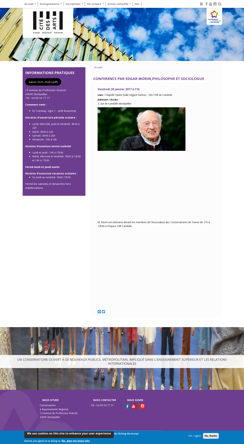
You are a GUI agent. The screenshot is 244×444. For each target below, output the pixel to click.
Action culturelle (119, 4)
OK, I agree (194, 435)
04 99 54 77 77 (41, 98)
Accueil (30, 4)
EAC (137, 4)
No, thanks (211, 435)
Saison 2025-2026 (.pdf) (43, 82)
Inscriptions (74, 4)
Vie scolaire (95, 4)
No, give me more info (76, 440)
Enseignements (51, 4)
